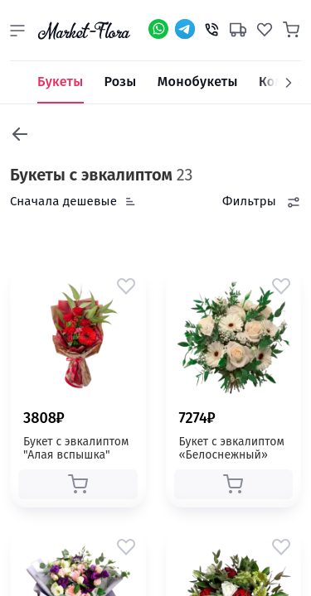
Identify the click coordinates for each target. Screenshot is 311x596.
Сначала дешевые (63, 201)
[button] (17, 30)
